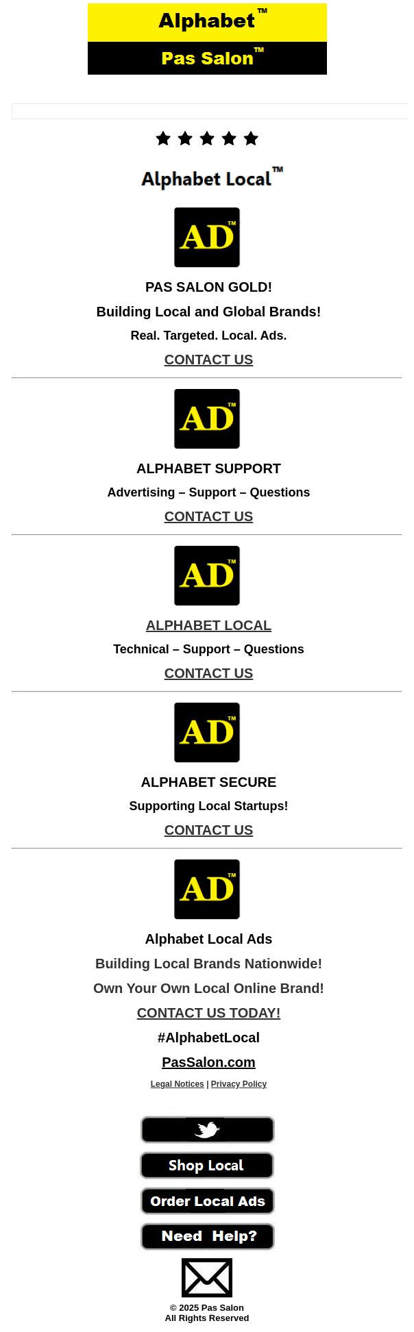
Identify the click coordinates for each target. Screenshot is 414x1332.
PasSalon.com (209, 1062)
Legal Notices (177, 1084)
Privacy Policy (239, 1084)
